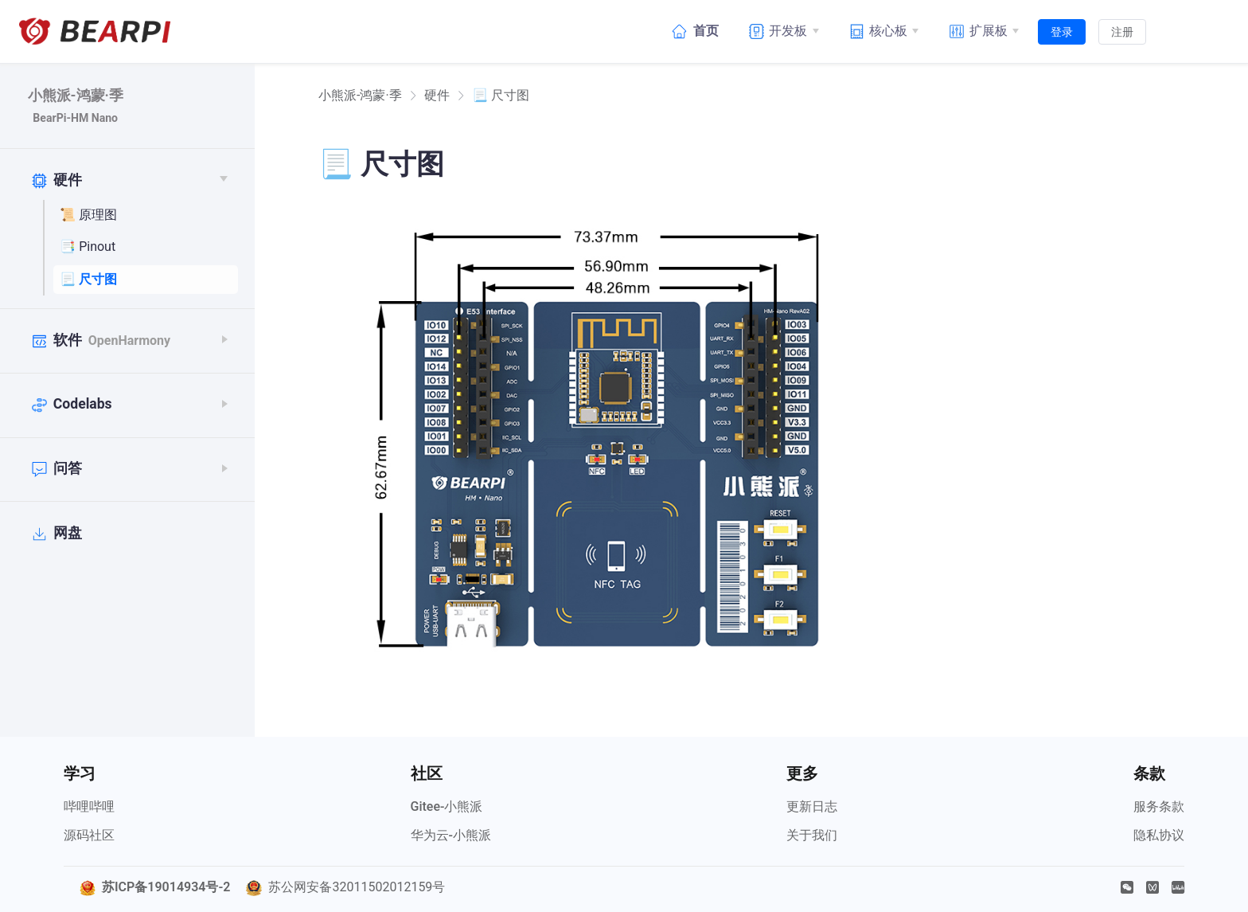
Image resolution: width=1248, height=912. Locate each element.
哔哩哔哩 (89, 806)
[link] (360, 95)
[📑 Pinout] (145, 247)
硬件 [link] (437, 95)
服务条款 (1158, 806)
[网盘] (123, 533)
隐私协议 (1158, 835)
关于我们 (811, 835)
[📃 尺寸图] (145, 279)
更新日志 (811, 806)
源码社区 (89, 835)
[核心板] (881, 31)
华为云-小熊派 (451, 835)
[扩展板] (981, 31)
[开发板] (781, 31)
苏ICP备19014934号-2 (166, 886)
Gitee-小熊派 (447, 806)
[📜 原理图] (145, 216)
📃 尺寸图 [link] (500, 95)
